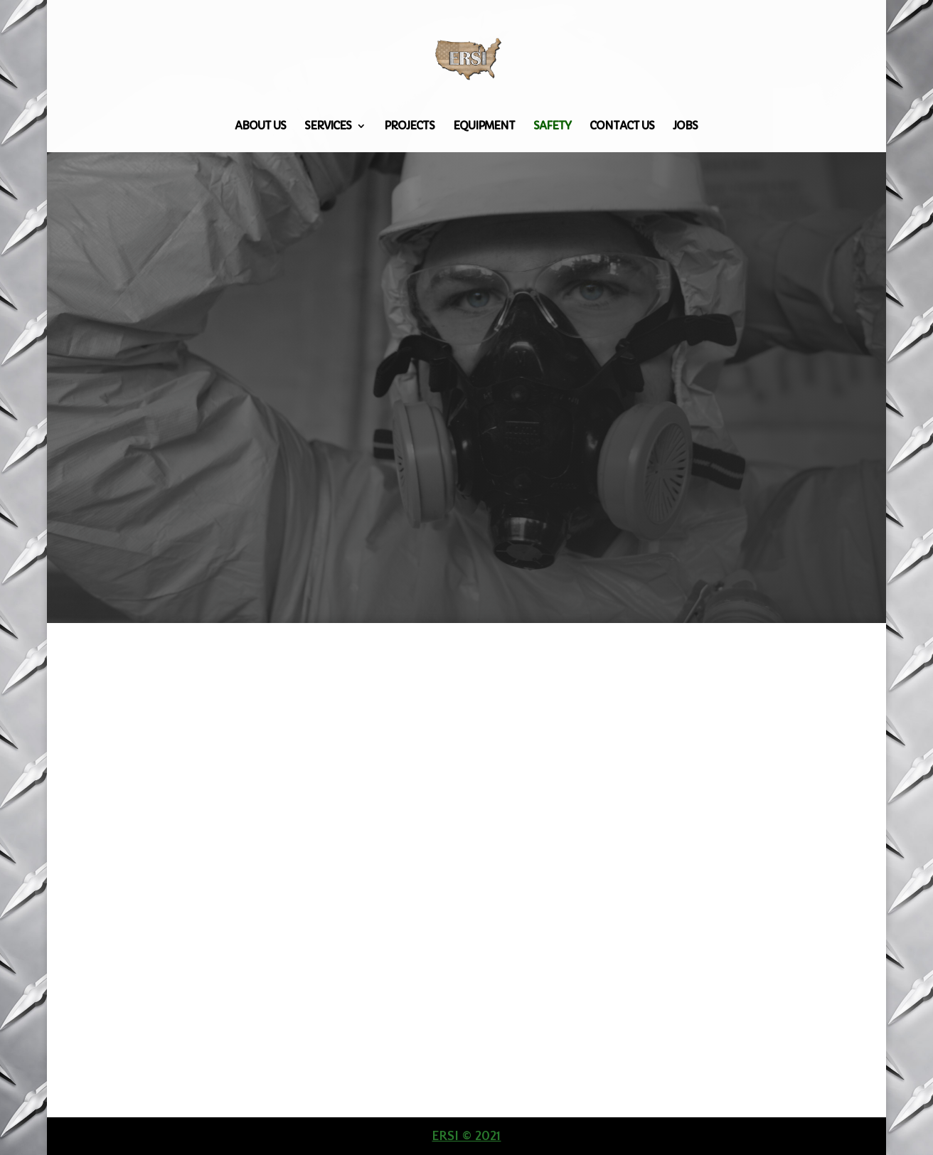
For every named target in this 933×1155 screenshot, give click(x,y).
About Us (260, 126)
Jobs (685, 126)
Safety (552, 126)
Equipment (484, 126)
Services (327, 126)
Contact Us (622, 126)
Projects (409, 126)
